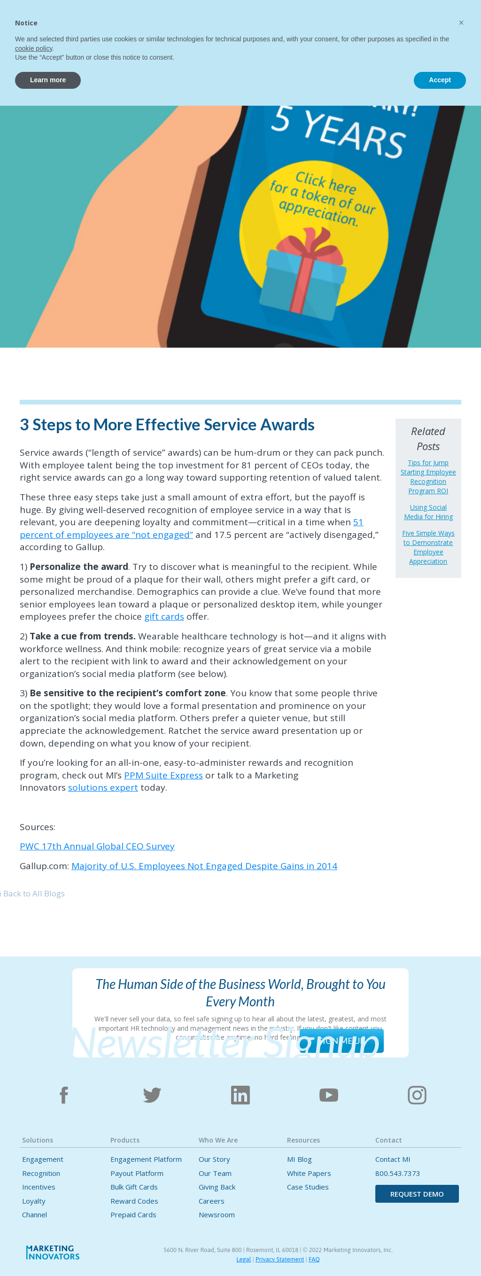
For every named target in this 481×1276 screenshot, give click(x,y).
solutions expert (103, 787)
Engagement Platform (146, 1159)
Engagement (42, 1159)
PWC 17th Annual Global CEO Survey (97, 846)
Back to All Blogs (34, 893)
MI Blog (299, 1159)
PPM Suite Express (163, 775)
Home (109, 22)
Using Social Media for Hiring (428, 512)
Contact (357, 22)
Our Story (214, 1159)
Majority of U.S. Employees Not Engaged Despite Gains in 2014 (204, 866)
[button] (148, 20)
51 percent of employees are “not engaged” (192, 528)
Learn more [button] (48, 1250)
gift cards (164, 616)
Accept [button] (440, 1250)
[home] (52, 27)
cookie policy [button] (33, 1218)
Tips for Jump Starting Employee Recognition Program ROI (428, 476)
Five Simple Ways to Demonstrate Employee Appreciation (428, 547)
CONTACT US (445, 22)
